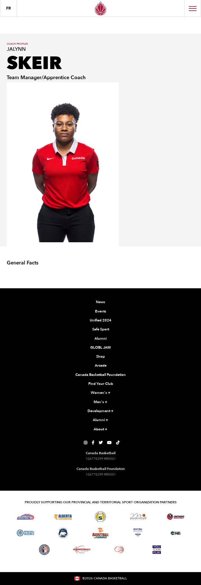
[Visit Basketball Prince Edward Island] (175, 533)
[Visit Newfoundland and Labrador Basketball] (44, 549)
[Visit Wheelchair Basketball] (119, 549)
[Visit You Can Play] (157, 549)
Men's (100, 402)
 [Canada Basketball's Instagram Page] (85, 443)
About (100, 429)
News (100, 302)
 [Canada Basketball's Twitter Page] (101, 443)
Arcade (101, 365)
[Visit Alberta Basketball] (63, 517)
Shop (100, 356)
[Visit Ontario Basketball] (175, 516)
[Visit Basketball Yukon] (82, 549)
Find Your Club (100, 383)
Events (100, 311)
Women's (100, 393)
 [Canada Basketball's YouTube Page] (109, 443)
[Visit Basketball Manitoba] (138, 516)
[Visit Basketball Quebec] (25, 533)
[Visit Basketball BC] (25, 517)
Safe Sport (100, 329)
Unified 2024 (100, 320)
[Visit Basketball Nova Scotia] (138, 533)
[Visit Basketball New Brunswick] (100, 533)
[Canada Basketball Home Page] (100, 8)
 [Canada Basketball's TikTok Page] (117, 443)
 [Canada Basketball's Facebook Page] (93, 443)
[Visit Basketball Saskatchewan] (100, 516)
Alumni (100, 338)
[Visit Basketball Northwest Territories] (63, 533)
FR (8, 8)
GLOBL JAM (100, 347)
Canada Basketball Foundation (100, 374)
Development (100, 411)
